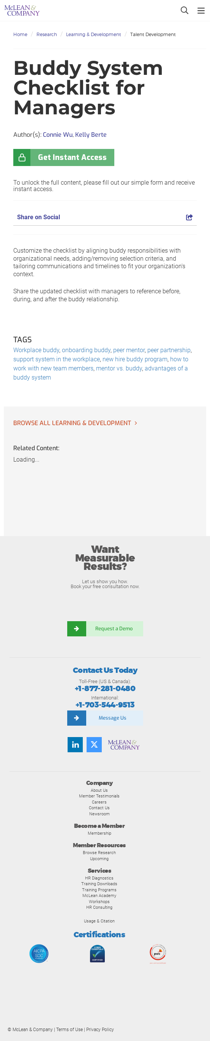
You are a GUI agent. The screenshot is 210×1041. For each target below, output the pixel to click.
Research (46, 34)
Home (20, 34)
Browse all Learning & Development (72, 423)
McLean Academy (99, 895)
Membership (99, 833)
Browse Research (99, 852)
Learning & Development (93, 34)
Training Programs (99, 889)
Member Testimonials (99, 796)
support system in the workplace (56, 359)
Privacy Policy (100, 1029)
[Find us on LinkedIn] (75, 744)
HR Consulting (99, 907)
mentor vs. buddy (119, 368)
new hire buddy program (135, 359)
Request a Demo (114, 628)
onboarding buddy (86, 350)
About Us (99, 790)
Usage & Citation (99, 921)
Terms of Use (69, 1029)
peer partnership (169, 350)
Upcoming (99, 858)
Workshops (99, 901)
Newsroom (99, 813)
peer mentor (129, 350)
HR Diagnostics (99, 878)
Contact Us (99, 807)
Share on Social (105, 217)
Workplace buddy (36, 350)
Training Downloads (99, 883)
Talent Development (153, 34)
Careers (99, 802)
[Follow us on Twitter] (94, 744)
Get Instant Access (72, 157)
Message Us (112, 718)
